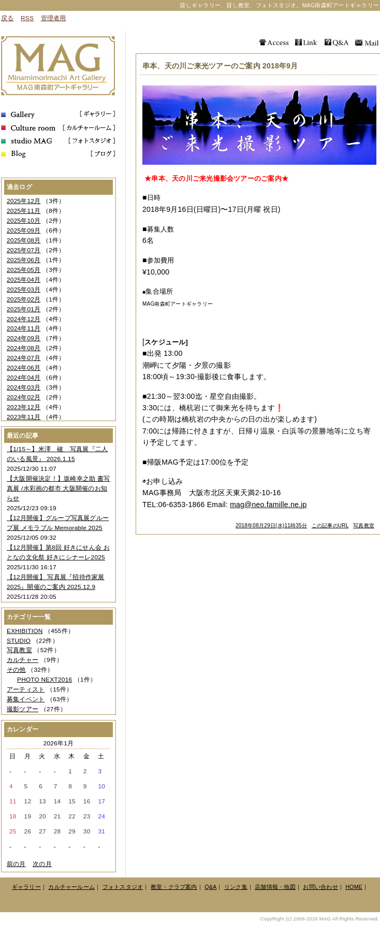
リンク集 (235, 887)
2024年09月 (23, 338)
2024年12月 (23, 319)
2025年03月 (23, 289)
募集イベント (26, 699)
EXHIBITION (24, 631)
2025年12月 (23, 201)
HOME (353, 887)
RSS (27, 18)
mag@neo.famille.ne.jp (268, 504)
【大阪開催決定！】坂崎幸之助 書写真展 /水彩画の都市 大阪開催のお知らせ (58, 488)
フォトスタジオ (123, 887)
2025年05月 (23, 269)
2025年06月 (23, 260)
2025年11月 (23, 210)
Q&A (210, 887)
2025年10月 (23, 220)
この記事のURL (330, 525)
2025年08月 (23, 240)
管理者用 (53, 18)
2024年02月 (23, 397)
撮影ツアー (22, 709)
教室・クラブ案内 (174, 887)
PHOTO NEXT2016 (44, 679)
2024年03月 (23, 387)
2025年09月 (23, 230)
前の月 (16, 864)
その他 (16, 669)
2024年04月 (23, 377)
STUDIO (19, 640)
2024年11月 (23, 328)
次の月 (42, 864)
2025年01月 (23, 309)
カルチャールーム (71, 887)
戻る (7, 18)
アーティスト (26, 689)
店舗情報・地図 (275, 887)
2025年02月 (23, 299)
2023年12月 (23, 407)
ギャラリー (26, 887)
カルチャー (22, 660)
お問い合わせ (320, 887)
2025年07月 (23, 250)
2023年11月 (23, 417)
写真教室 (363, 525)
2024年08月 (23, 348)
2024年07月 (23, 358)
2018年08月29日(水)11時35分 (271, 525)
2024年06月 (23, 367)
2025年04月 (23, 279)
